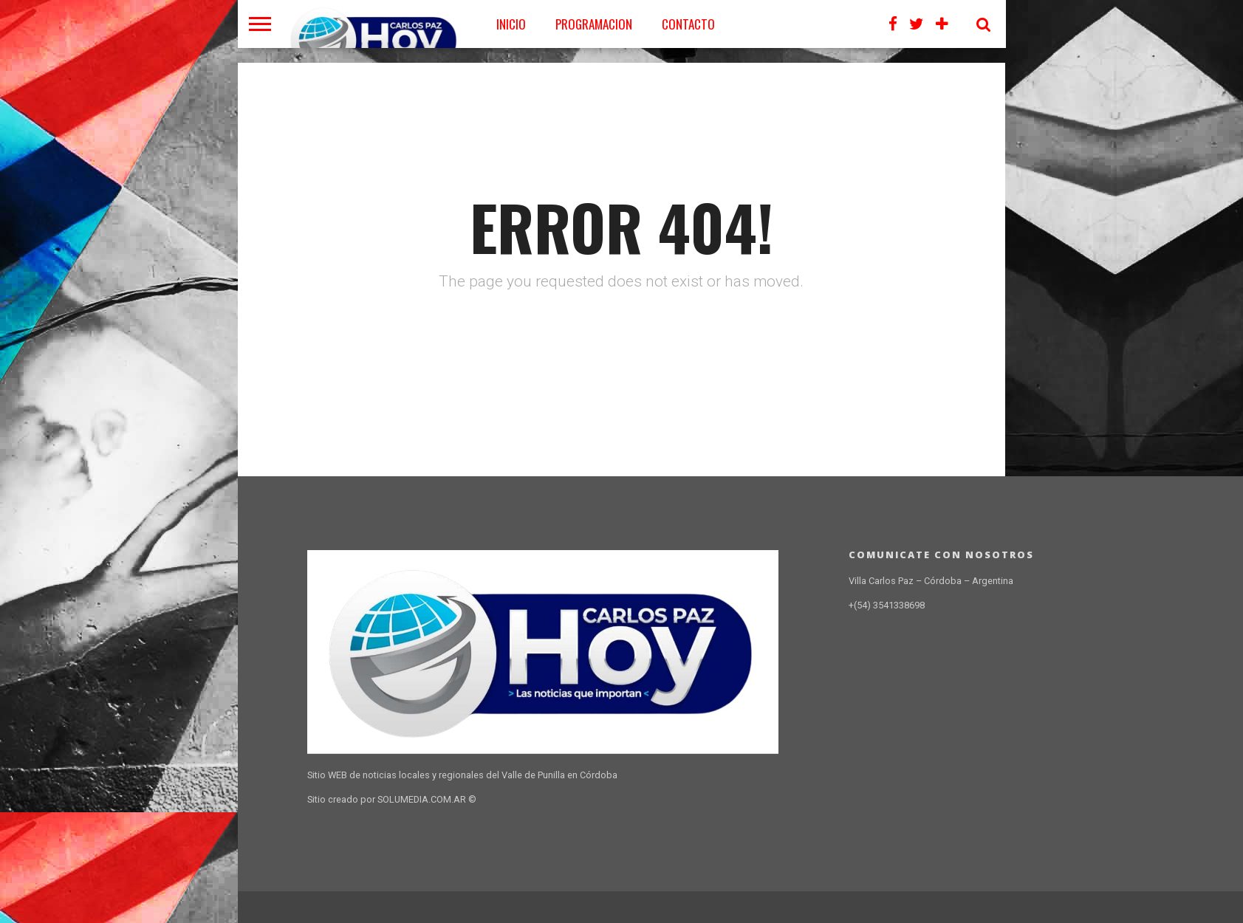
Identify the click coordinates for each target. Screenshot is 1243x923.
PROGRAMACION (593, 24)
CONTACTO (688, 24)
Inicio (511, 24)
